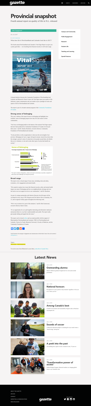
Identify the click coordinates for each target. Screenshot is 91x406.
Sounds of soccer (55, 325)
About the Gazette (16, 391)
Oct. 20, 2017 (14, 34)
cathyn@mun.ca (14, 235)
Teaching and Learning (67, 51)
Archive (13, 393)
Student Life (64, 46)
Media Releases (15, 401)
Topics (12, 242)
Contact (13, 396)
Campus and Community (68, 31)
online (25, 218)
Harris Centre (13, 244)
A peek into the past (57, 344)
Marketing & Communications (19, 399)
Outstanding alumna (57, 268)
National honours (55, 287)
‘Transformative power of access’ (60, 363)
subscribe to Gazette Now (41, 248)
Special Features (66, 56)
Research (64, 41)
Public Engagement (21, 244)
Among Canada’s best (58, 306)
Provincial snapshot (33, 16)
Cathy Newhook (16, 38)
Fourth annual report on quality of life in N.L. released (34, 21)
